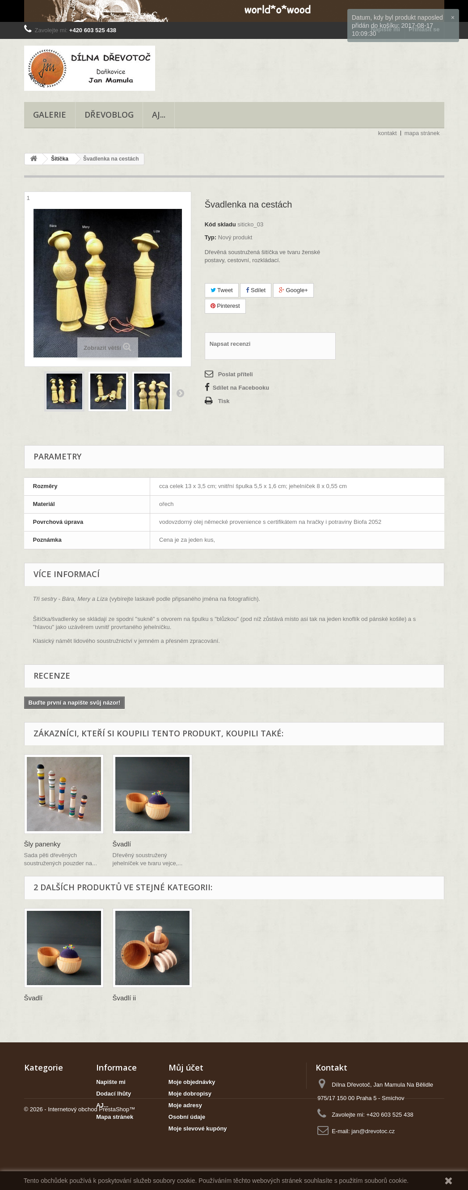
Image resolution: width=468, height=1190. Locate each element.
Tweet (222, 290)
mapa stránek (422, 133)
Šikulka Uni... (43, 844)
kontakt (387, 133)
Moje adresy (185, 1105)
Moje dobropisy (190, 1093)
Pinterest (225, 305)
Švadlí (210, 844)
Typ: (210, 237)
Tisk (224, 401)
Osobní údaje (187, 1117)
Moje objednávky (192, 1082)
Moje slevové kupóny (198, 1128)
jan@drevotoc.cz (373, 1131)
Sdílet (256, 290)
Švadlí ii (124, 998)
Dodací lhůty (113, 1093)
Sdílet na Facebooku (241, 387)
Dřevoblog (109, 114)
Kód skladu (220, 224)
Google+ (293, 290)
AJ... (158, 114)
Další (180, 392)
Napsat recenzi (230, 343)
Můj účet (186, 1067)
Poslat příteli (235, 374)
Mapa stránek (114, 1117)
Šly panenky (131, 844)
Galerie (49, 114)
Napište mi (111, 1082)
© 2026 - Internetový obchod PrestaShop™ (79, 1165)
